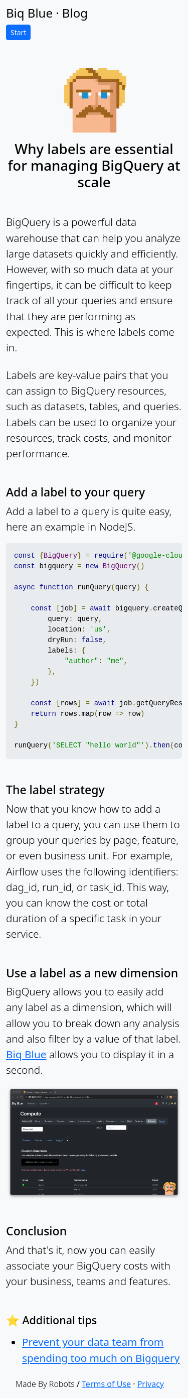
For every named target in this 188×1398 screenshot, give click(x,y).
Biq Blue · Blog (47, 13)
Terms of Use (106, 1383)
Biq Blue (26, 1054)
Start (18, 32)
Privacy (150, 1383)
